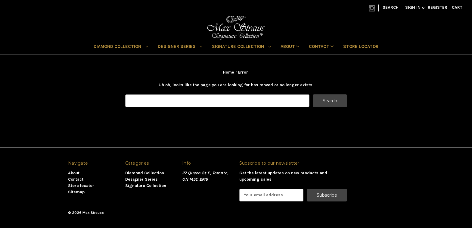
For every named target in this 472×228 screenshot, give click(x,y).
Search (391, 7)
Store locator (360, 46)
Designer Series (180, 46)
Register (437, 7)
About (290, 46)
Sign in (413, 7)
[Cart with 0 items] (457, 7)
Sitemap (76, 192)
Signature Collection (241, 46)
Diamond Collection (121, 46)
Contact (321, 46)
